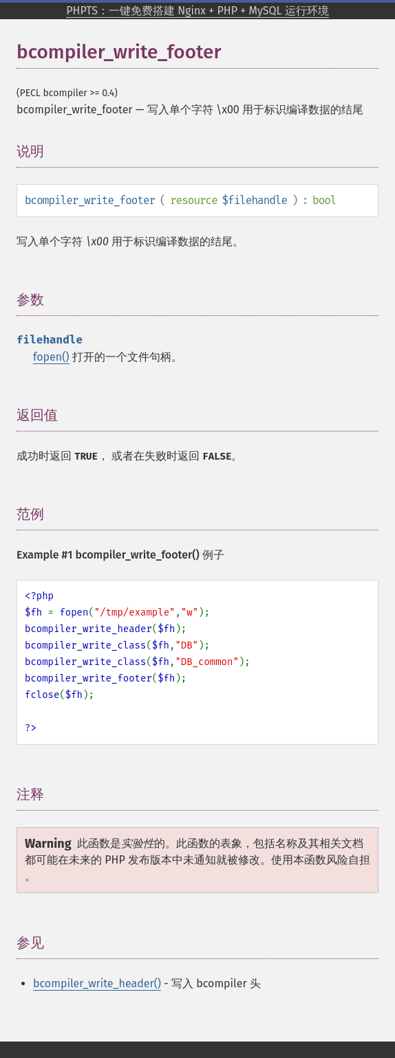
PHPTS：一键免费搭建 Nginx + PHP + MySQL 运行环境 (197, 10)
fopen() (51, 356)
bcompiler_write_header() (97, 983)
